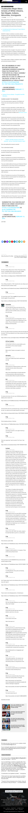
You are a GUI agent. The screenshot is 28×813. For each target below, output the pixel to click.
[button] (26, 1)
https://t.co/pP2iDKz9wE (10, 82)
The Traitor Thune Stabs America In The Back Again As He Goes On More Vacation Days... (18, 719)
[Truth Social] (7, 242)
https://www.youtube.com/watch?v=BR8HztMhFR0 (16, 696)
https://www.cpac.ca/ (10, 621)
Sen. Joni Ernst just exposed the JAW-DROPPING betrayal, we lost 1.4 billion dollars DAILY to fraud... (18, 726)
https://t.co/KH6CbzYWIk (10, 207)
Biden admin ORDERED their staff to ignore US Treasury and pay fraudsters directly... (17, 706)
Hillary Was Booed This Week (7, 256)
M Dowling (4, 17)
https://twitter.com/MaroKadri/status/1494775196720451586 (14, 301)
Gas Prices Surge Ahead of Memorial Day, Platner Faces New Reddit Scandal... (18, 713)
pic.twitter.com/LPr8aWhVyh (12, 84)
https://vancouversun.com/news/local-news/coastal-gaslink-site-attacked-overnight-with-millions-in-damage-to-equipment (16, 682)
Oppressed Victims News (9, 809)
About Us (8, 808)
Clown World (13, 808)
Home (2, 4)
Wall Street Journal (23, 112)
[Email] (19, 242)
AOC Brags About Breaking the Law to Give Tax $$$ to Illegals (20, 257)
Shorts (16, 809)
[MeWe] (14, 242)
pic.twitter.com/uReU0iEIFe (11, 211)
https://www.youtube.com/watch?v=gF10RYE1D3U (16, 686)
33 (26, 17)
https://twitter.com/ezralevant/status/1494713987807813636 (14, 444)
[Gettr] (12, 242)
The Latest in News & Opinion (8, 6)
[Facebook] (2, 242)
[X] (5, 242)
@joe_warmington (8, 209)
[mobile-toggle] (2, 1)
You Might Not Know (20, 808)
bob (6, 379)
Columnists (21, 809)
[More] (24, 242)
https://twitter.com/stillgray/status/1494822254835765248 (13, 275)
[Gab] (10, 242)
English (4, 0)
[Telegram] (17, 242)
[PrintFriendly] (22, 242)
